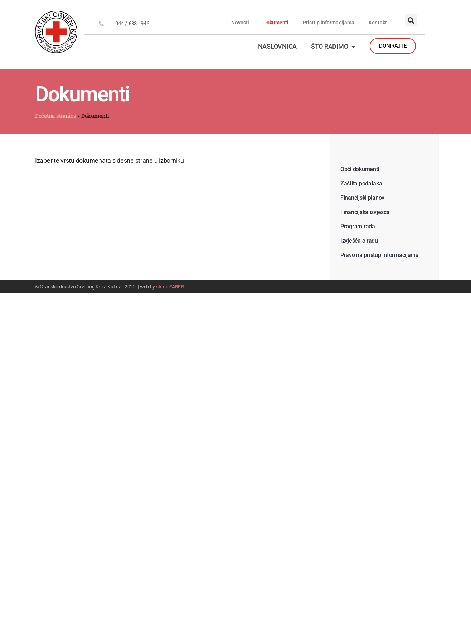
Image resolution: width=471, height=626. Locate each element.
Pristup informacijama (328, 22)
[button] (411, 20)
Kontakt (378, 22)
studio (170, 287)
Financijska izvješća (365, 212)
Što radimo (333, 46)
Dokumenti (275, 22)
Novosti (240, 22)
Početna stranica (55, 115)
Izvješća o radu (359, 240)
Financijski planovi (363, 197)
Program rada (357, 226)
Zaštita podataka (361, 183)
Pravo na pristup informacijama (379, 255)
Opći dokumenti (359, 169)
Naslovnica (277, 46)
